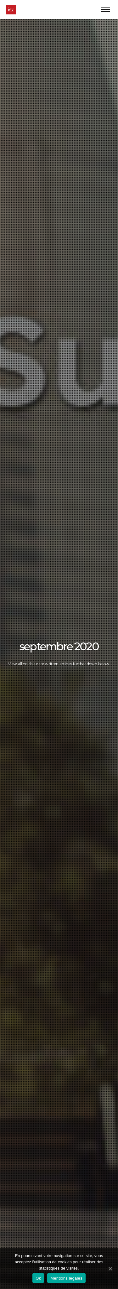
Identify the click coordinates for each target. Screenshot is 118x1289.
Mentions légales (66, 1278)
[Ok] (110, 1269)
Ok (38, 1278)
